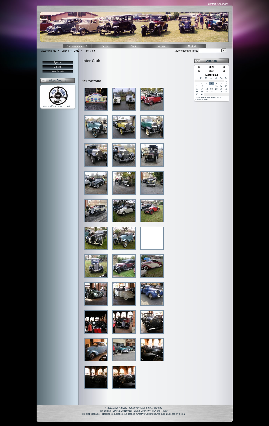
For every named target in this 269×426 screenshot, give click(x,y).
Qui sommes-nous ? (77, 46)
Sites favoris (57, 71)
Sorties (134, 46)
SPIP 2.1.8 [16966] (122, 411)
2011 (76, 50)
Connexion (222, 4)
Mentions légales (91, 414)
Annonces (163, 46)
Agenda (57, 62)
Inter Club (90, 50)
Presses (106, 46)
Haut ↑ (165, 411)
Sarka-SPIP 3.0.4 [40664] (147, 411)
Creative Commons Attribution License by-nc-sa (160, 414)
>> (224, 67)
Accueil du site (48, 50)
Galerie (57, 67)
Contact (212, 4)
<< (198, 67)
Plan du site (105, 411)
